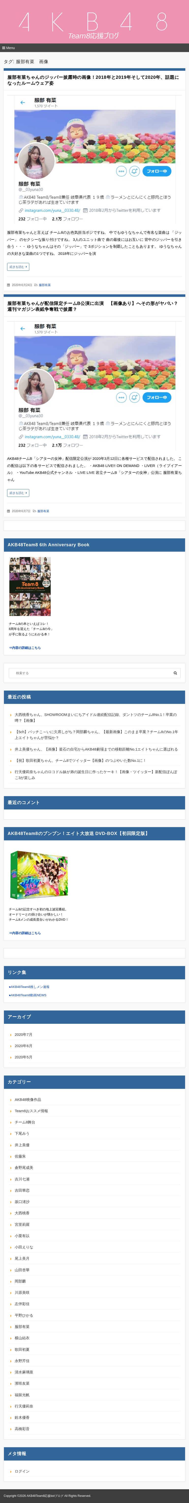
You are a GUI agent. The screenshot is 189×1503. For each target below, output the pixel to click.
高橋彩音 (22, 1429)
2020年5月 (23, 1057)
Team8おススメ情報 (31, 1111)
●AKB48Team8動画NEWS (27, 995)
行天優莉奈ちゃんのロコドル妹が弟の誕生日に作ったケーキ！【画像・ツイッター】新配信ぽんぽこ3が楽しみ (96, 775)
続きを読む (17, 267)
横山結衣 (22, 1338)
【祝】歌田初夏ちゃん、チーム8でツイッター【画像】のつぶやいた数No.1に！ (80, 760)
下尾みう (22, 1133)
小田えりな (24, 1247)
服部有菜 (45, 285)
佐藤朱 (20, 1156)
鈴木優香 (22, 1417)
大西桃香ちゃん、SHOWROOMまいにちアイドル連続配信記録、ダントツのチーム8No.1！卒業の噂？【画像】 (96, 717)
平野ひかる (24, 1315)
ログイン (22, 1471)
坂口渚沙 (22, 1202)
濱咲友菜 (22, 1383)
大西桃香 (22, 1213)
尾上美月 (22, 1258)
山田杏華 (22, 1270)
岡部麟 (20, 1281)
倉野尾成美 (24, 1167)
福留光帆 (22, 1395)
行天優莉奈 (24, 1406)
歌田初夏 (22, 1349)
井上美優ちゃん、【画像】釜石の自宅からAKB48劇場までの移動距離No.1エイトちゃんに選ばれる (96, 749)
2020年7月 (23, 1034)
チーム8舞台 (25, 1122)
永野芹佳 (22, 1361)
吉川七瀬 (22, 1179)
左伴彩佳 (22, 1304)
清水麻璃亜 (24, 1372)
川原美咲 (22, 1292)
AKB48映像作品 (28, 1099)
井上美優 (22, 1145)
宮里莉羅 (22, 1224)
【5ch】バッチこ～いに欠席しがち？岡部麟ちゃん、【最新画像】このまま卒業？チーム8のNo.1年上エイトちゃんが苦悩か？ (96, 735)
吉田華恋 (22, 1190)
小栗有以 (22, 1236)
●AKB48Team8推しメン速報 (29, 987)
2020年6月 (23, 1046)
